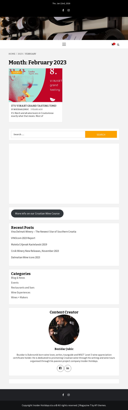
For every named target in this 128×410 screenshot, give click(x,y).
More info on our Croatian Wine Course (37, 213)
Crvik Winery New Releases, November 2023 (35, 251)
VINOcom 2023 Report (23, 238)
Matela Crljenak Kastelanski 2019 (29, 244)
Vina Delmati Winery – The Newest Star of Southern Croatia (43, 231)
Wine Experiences (20, 292)
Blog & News (18, 277)
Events (16, 72)
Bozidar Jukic (21, 109)
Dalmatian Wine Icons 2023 (25, 257)
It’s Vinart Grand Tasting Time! (33, 105)
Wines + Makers (19, 297)
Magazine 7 (85, 405)
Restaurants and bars (22, 287)
